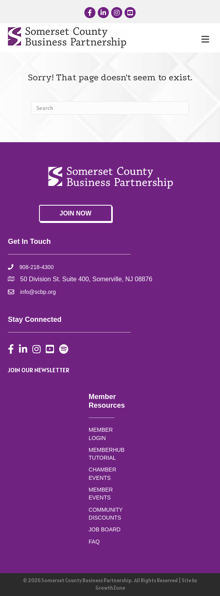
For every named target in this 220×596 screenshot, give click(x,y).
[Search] (110, 108)
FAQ (94, 541)
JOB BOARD (105, 529)
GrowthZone (110, 588)
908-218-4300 (36, 267)
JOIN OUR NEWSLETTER (38, 370)
